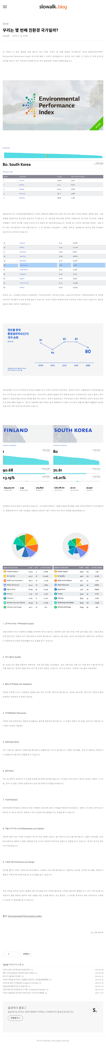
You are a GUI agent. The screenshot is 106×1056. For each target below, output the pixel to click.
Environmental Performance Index (25, 916)
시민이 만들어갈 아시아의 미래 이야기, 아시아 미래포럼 (23, 993)
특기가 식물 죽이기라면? (12, 976)
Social (5, 965)
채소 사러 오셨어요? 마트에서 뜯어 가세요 (18, 973)
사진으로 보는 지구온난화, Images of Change (20, 983)
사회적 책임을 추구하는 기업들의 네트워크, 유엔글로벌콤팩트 (26, 980)
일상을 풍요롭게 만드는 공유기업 (15, 986)
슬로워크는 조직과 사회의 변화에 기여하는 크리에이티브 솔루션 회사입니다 (40, 1012)
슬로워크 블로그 (17, 1007)
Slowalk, (47, 1041)
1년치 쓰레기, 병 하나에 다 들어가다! (16, 970)
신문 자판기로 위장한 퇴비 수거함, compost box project (24, 990)
